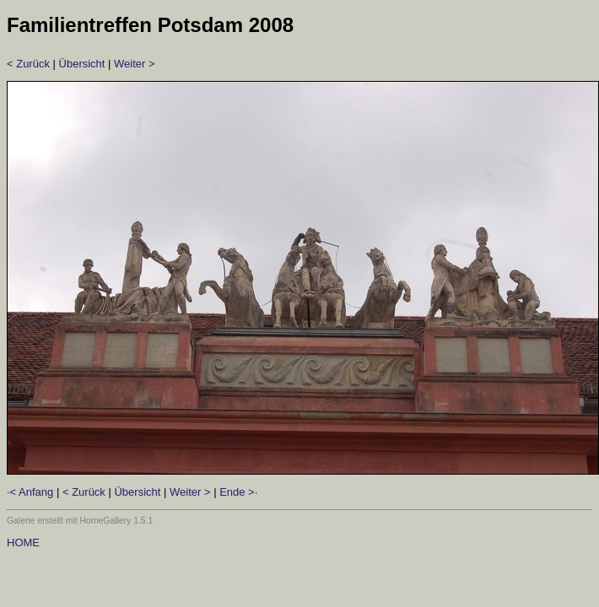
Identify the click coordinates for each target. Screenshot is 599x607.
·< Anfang (30, 492)
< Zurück (28, 63)
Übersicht (82, 63)
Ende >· (238, 492)
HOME (23, 542)
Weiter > (134, 63)
